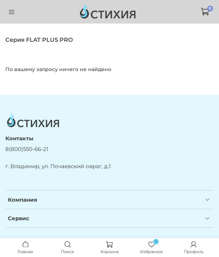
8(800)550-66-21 (26, 149)
